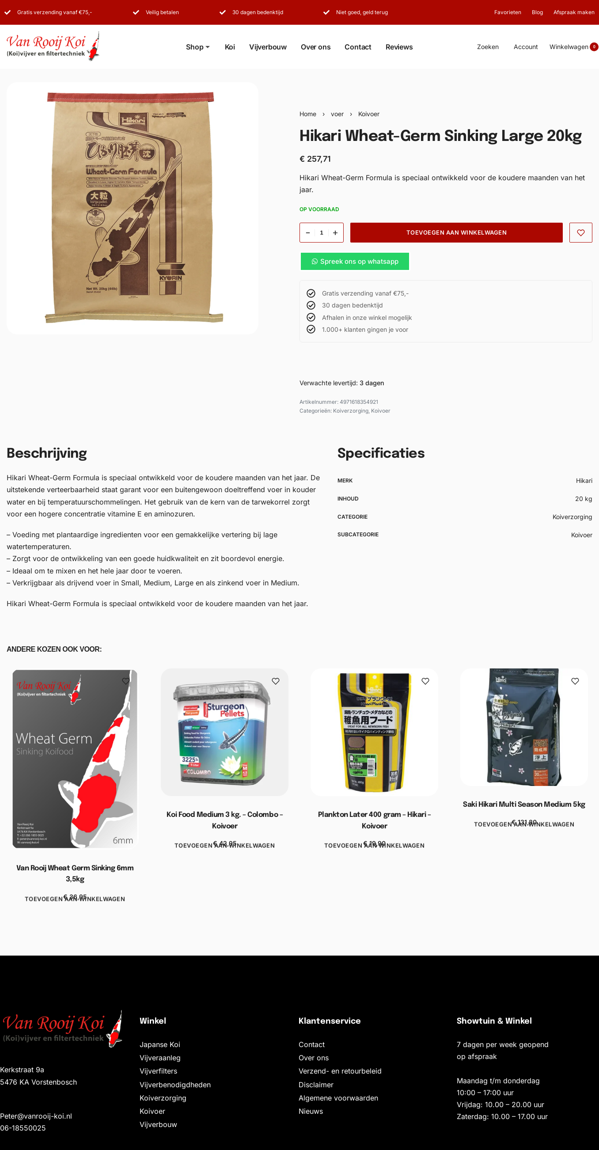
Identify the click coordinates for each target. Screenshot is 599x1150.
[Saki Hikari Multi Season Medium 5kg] (524, 727)
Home (308, 114)
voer (337, 114)
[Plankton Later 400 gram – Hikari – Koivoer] (374, 732)
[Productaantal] (322, 233)
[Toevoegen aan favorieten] (581, 233)
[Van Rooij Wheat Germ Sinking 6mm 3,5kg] (75, 759)
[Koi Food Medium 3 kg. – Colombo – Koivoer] (224, 732)
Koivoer (368, 114)
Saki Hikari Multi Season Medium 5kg (524, 805)
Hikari (584, 480)
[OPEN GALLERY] (132, 208)
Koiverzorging (350, 410)
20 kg (583, 498)
